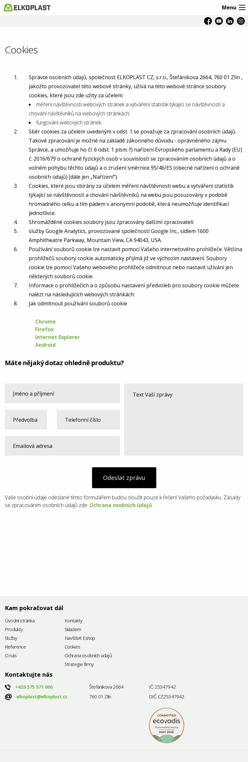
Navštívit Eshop (80, 638)
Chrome (45, 321)
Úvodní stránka (20, 621)
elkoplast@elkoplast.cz (41, 696)
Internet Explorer (57, 337)
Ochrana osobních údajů (120, 505)
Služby (11, 638)
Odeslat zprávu (124, 478)
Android (45, 344)
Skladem (73, 629)
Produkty (14, 629)
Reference (15, 647)
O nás (10, 656)
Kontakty (74, 621)
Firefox (45, 329)
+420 (34, 686)
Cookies (72, 647)
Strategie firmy (79, 664)
